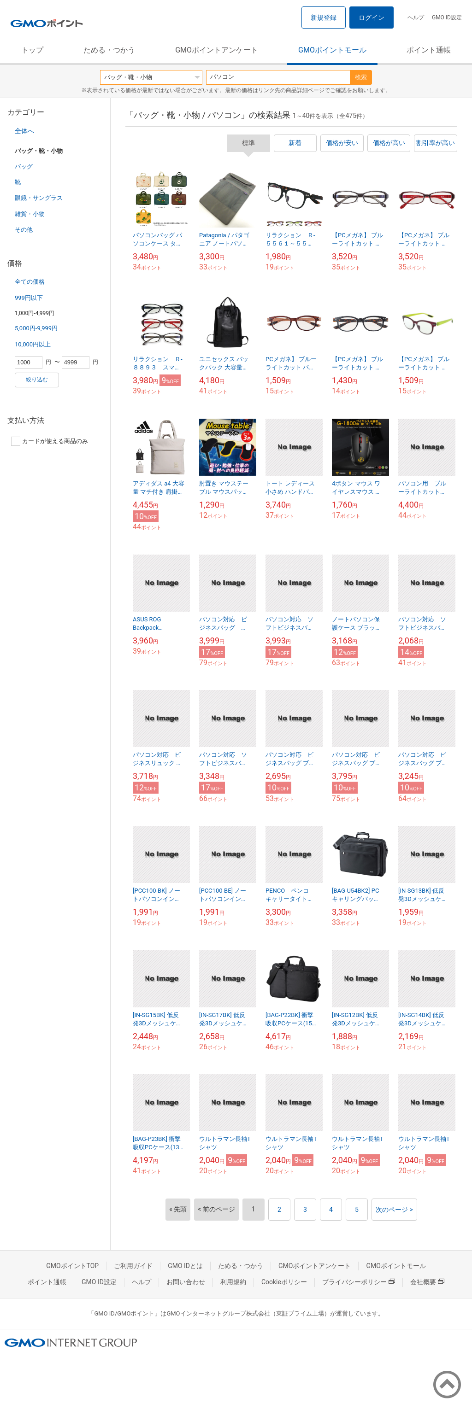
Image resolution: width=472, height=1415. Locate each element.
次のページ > (394, 1209)
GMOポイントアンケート (216, 50)
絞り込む (37, 379)
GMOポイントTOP (72, 1265)
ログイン (371, 17)
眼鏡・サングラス (39, 197)
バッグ (24, 166)
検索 (361, 77)
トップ (32, 50)
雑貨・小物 (30, 213)
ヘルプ (415, 17)
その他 (24, 229)
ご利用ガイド (133, 1265)
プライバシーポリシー (358, 1282)
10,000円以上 (33, 344)
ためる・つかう (109, 50)
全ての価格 (30, 281)
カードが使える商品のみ (49, 441)
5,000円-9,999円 (36, 328)
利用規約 (233, 1282)
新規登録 (323, 17)
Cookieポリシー (284, 1282)
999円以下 (29, 297)
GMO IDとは (185, 1265)
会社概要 (427, 1282)
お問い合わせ (185, 1282)
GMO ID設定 (447, 17)
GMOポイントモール (332, 50)
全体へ (24, 130)
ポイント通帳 (429, 50)
